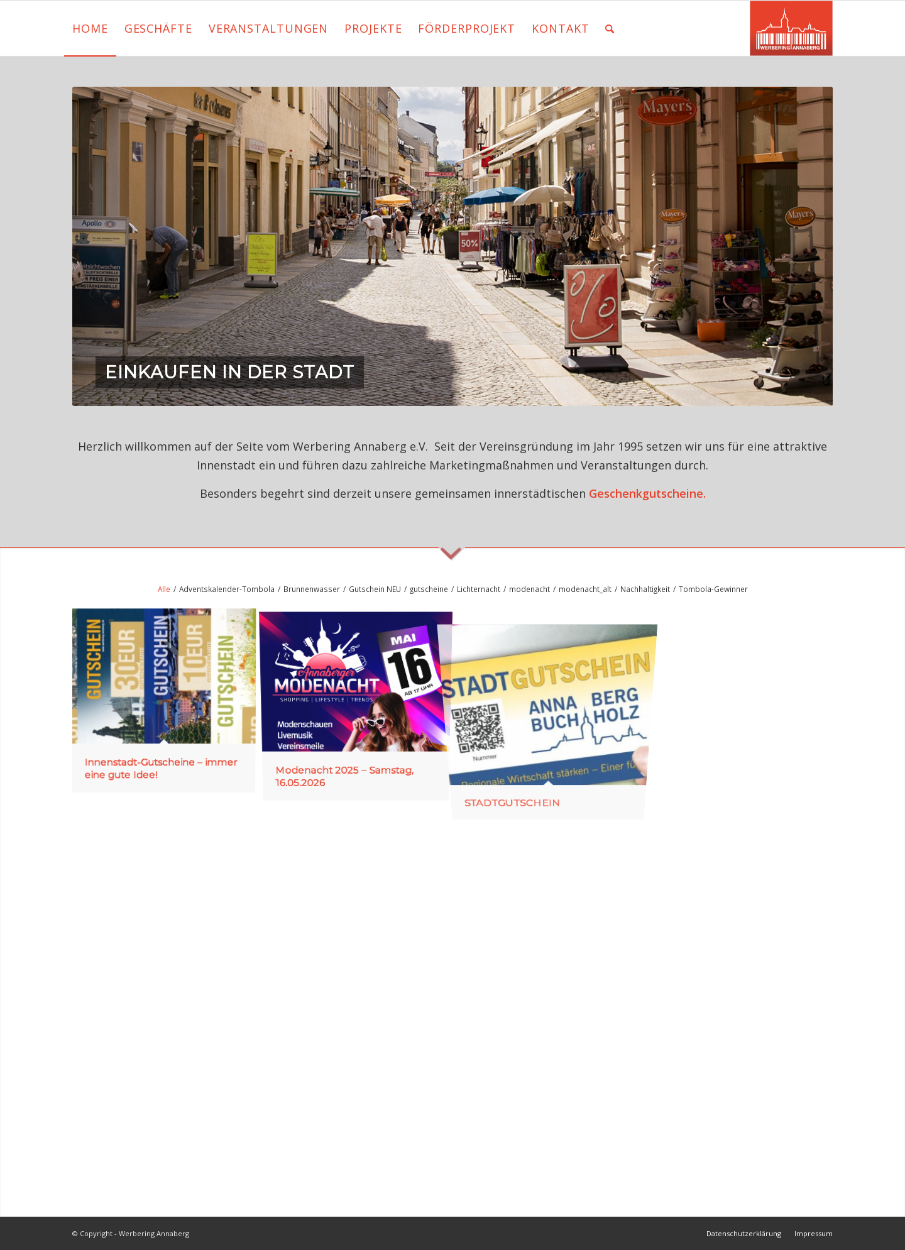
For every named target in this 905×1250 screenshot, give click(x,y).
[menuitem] (90, 28)
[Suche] (610, 28)
